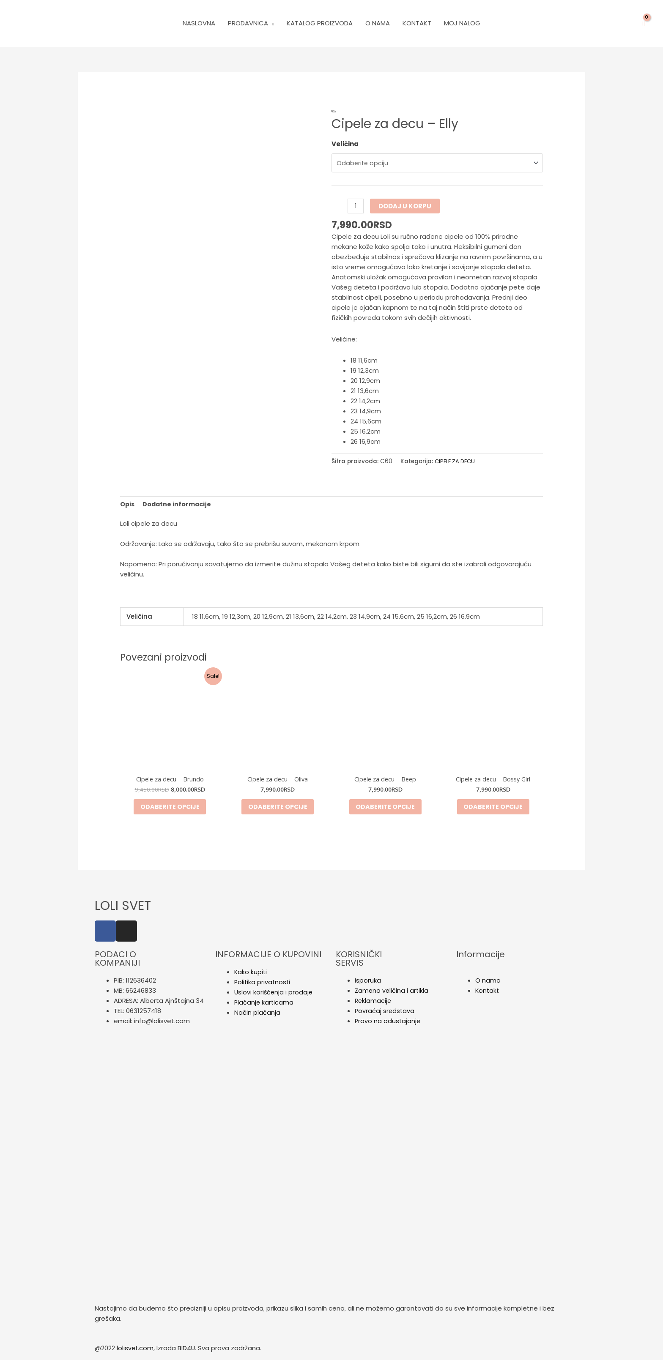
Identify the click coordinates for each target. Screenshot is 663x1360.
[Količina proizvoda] (356, 205)
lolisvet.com (135, 1350)
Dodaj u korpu (405, 205)
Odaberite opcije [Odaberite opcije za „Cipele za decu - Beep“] (385, 807)
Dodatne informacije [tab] (178, 503)
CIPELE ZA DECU (457, 460)
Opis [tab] (127, 503)
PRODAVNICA (248, 23)
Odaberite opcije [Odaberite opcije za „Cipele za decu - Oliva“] (277, 807)
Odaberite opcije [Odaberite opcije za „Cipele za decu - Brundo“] (170, 807)
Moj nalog (462, 23)
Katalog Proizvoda (320, 23)
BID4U (187, 1350)
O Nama (377, 23)
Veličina (345, 143)
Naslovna (199, 23)
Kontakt (417, 23)
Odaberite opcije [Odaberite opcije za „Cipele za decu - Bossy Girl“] (493, 807)
